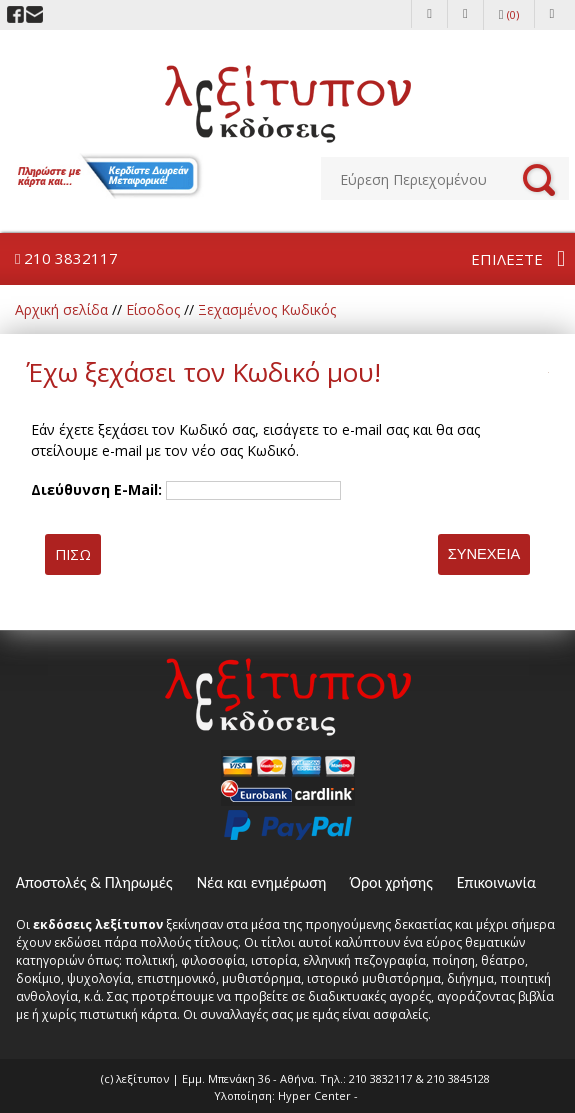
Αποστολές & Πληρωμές (94, 882)
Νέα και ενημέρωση (262, 882)
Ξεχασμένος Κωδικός (267, 309)
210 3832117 (66, 258)
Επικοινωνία (496, 882)
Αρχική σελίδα (61, 309)
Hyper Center (314, 1095)
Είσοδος (153, 309)
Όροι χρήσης (391, 882)
